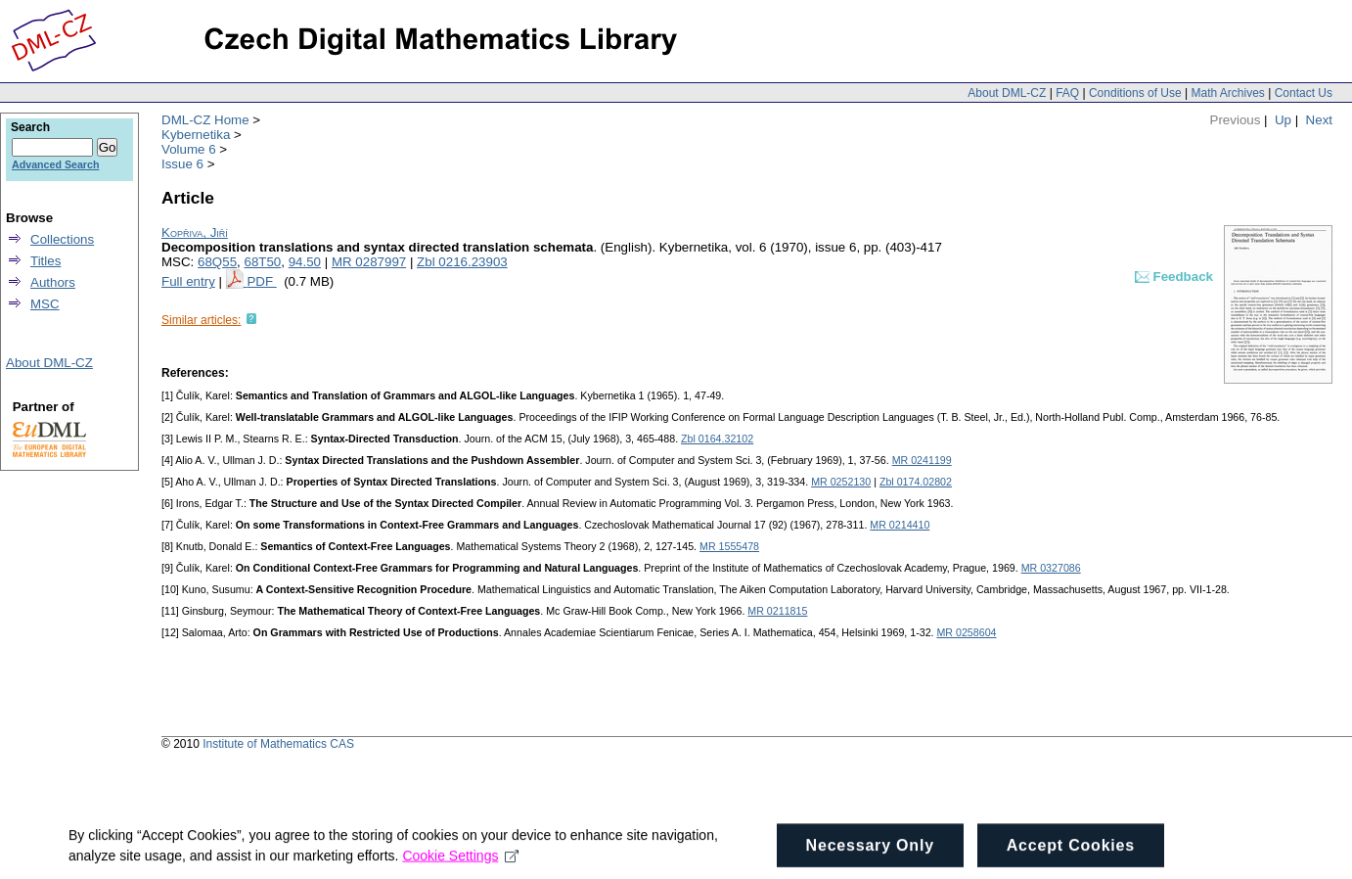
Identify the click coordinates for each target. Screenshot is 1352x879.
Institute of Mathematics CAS (278, 744)
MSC (45, 304)
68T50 (262, 261)
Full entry (188, 281)
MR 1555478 (729, 546)
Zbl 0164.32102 (717, 438)
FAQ (1067, 93)
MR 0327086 (1051, 568)
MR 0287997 (369, 261)
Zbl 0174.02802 (915, 481)
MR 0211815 (777, 611)
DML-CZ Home (205, 120)
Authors (52, 282)
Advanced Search (55, 164)
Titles (45, 261)
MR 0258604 (966, 632)
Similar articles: (201, 320)
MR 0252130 (841, 481)
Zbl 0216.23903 (462, 261)
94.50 (305, 261)
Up (1283, 120)
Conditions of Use (1135, 93)
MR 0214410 (899, 525)
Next (1319, 120)
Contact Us (1303, 93)
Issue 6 (182, 164)
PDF (261, 281)
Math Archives (1227, 93)
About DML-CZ (1007, 93)
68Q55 (217, 261)
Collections (62, 239)
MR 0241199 (922, 460)
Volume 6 (188, 149)
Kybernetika (195, 134)
